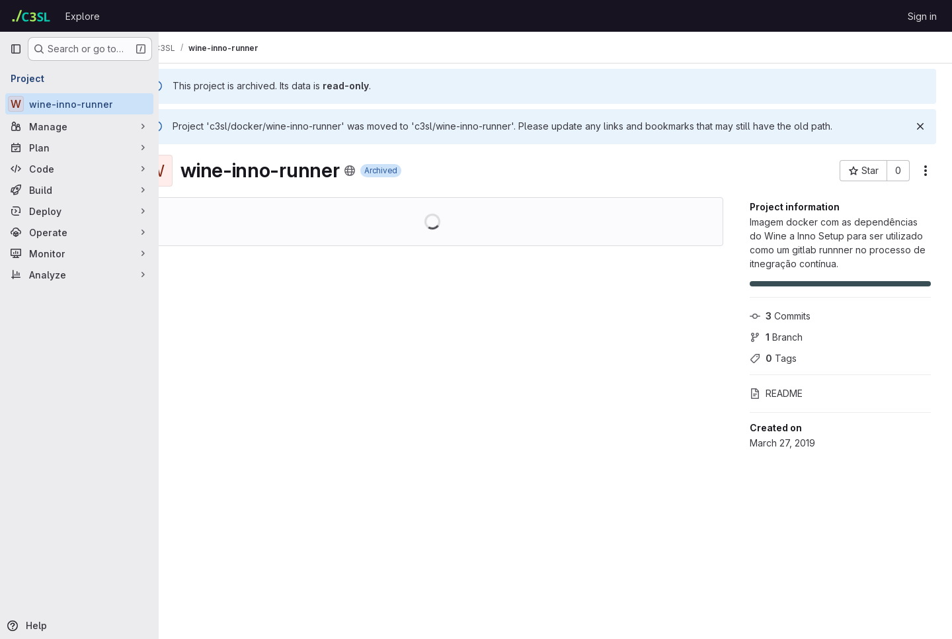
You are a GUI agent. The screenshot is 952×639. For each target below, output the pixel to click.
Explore (82, 16)
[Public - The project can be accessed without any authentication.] (383, 170)
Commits (780, 315)
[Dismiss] (920, 126)
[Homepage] (31, 15)
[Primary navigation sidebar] (15, 49)
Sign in (922, 16)
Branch (776, 337)
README (776, 393)
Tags (773, 358)
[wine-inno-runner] (79, 103)
